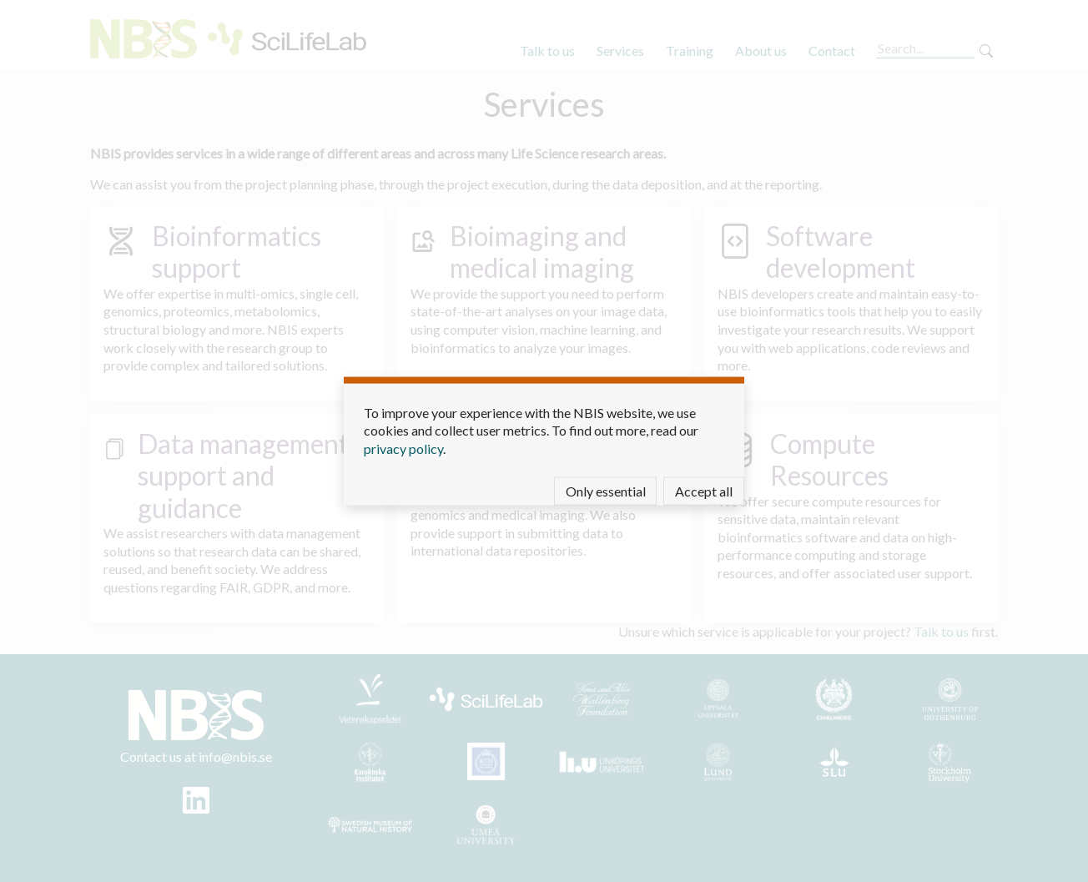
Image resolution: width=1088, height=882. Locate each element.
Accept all (704, 491)
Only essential (606, 491)
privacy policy (403, 448)
